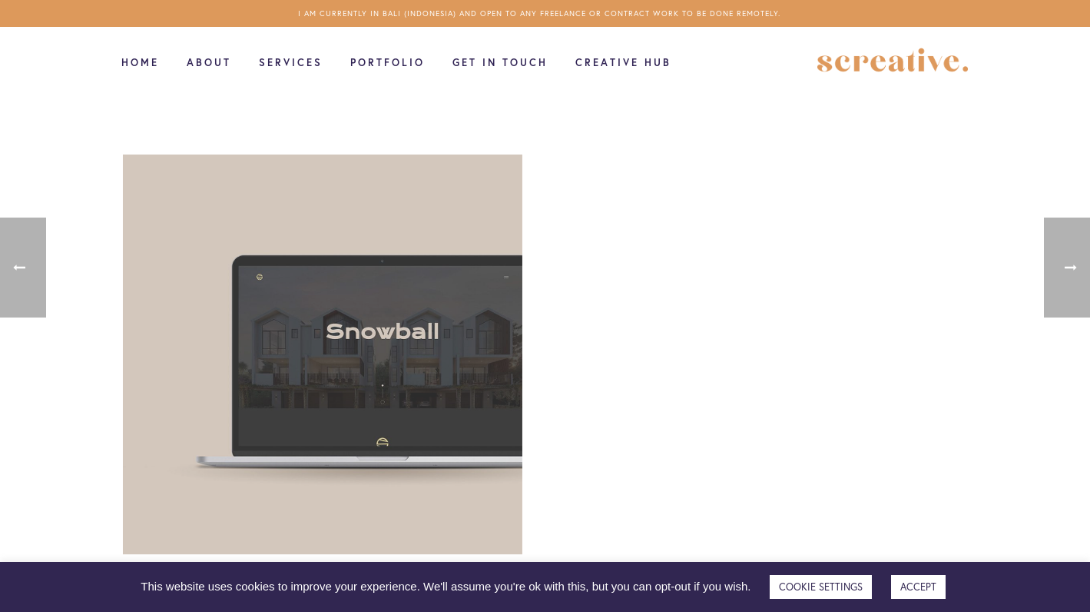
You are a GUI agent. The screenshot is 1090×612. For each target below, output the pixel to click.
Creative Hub (623, 62)
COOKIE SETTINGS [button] (821, 587)
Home (140, 62)
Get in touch (500, 62)
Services (291, 62)
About (209, 62)
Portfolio (387, 62)
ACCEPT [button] (918, 587)
